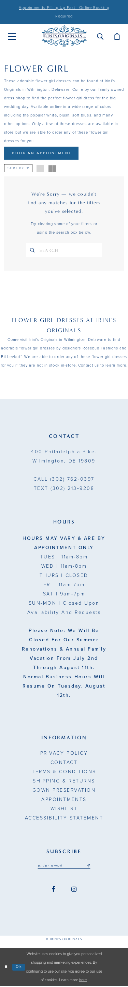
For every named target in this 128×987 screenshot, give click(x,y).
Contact (64, 763)
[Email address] (64, 866)
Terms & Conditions (64, 773)
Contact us (88, 366)
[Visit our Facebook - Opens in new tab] (53, 891)
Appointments (63, 800)
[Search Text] (64, 251)
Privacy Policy (64, 754)
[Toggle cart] (117, 36)
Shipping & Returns (64, 782)
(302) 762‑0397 (63, 480)
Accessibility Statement (64, 819)
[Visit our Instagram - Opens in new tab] (73, 891)
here (83, 981)
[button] (100, 36)
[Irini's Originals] (64, 36)
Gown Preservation (64, 791)
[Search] (32, 251)
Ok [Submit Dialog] (19, 968)
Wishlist (64, 810)
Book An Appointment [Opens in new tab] (43, 153)
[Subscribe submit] (89, 866)
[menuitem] (12, 36)
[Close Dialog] (6, 968)
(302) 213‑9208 (64, 489)
